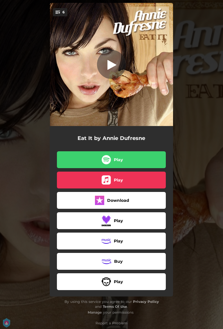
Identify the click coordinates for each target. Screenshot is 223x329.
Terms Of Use (115, 306)
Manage (95, 312)
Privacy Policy (146, 301)
